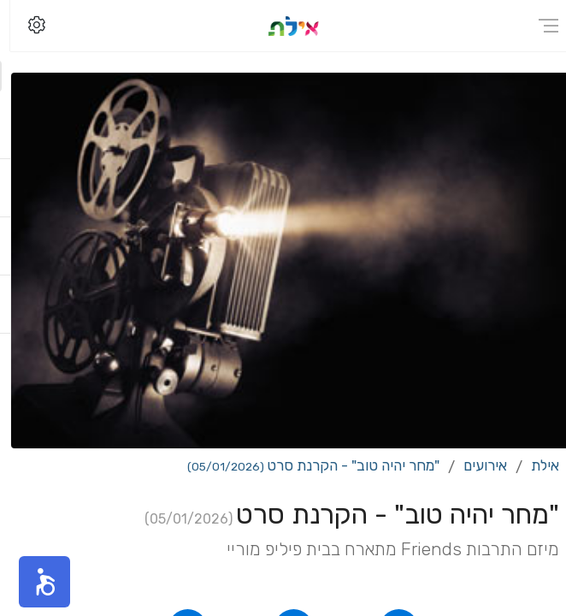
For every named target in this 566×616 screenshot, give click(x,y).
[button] (34, 581)
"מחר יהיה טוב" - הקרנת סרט (303, 465)
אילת (535, 465)
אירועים (475, 465)
